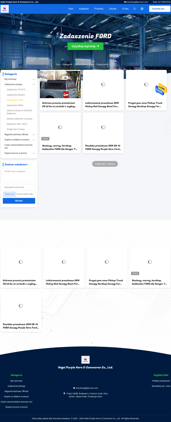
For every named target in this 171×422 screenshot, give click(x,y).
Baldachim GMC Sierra (17, 124)
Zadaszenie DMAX (15, 105)
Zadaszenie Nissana (16, 95)
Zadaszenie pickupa (84, 64)
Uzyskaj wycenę (160, 9)
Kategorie (84, 9)
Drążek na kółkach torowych (17, 140)
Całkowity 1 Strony (105, 164)
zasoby (112, 9)
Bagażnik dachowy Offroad (16, 134)
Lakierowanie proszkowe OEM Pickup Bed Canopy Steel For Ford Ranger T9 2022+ (102, 104)
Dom (71, 9)
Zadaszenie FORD (15, 100)
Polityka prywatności (161, 381)
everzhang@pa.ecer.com (137, 2)
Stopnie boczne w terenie (16, 153)
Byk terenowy (10, 79)
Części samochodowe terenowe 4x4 (19, 146)
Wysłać (19, 201)
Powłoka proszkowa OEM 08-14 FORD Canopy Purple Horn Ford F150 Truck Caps (102, 147)
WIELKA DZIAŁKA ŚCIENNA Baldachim (19, 112)
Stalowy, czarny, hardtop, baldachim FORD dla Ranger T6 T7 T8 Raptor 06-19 (59, 147)
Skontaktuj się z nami (161, 386)
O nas (125, 9)
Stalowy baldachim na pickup (19, 119)
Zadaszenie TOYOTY (16, 89)
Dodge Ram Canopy (16, 129)
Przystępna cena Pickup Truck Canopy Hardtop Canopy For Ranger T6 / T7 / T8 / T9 (145, 104)
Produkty (98, 9)
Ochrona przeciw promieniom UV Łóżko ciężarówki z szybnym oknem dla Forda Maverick (59, 104)
